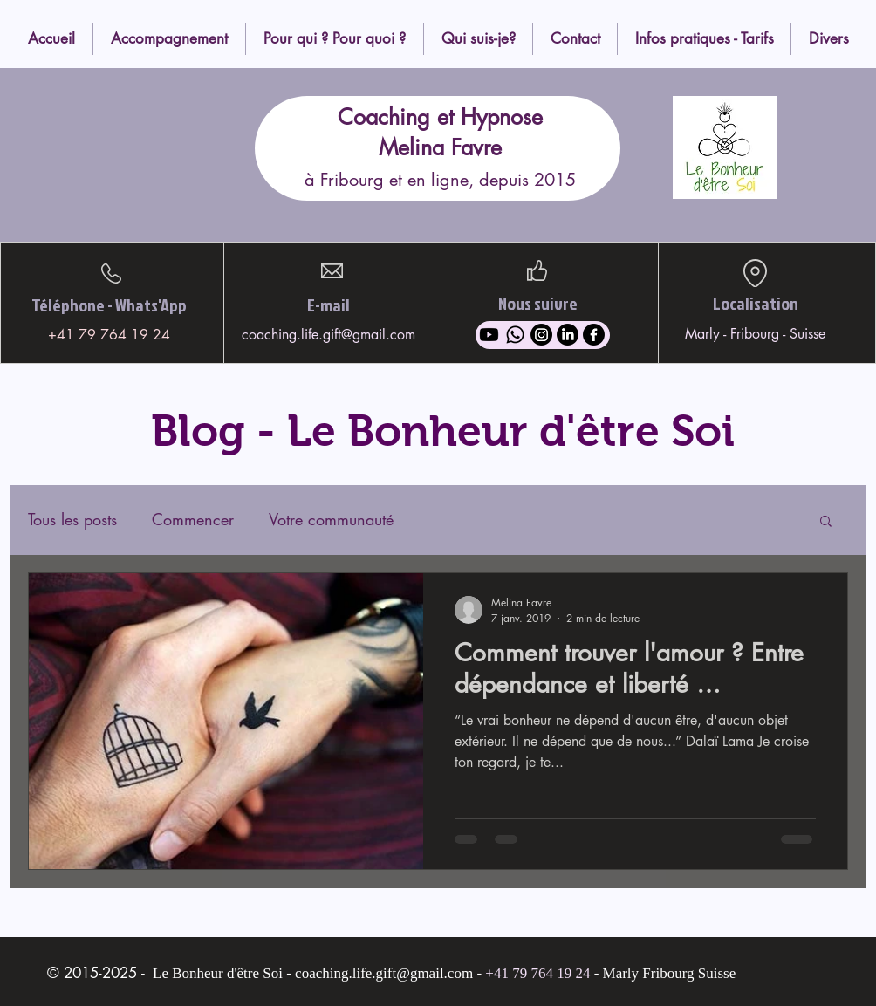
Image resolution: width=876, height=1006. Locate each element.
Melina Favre (440, 147)
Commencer (193, 520)
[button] (826, 522)
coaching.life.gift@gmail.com (328, 334)
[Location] (755, 273)
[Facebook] (594, 335)
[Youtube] (489, 335)
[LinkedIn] (567, 335)
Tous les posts (72, 520)
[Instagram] (541, 335)
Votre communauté (331, 520)
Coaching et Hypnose (440, 117)
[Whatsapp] (515, 335)
